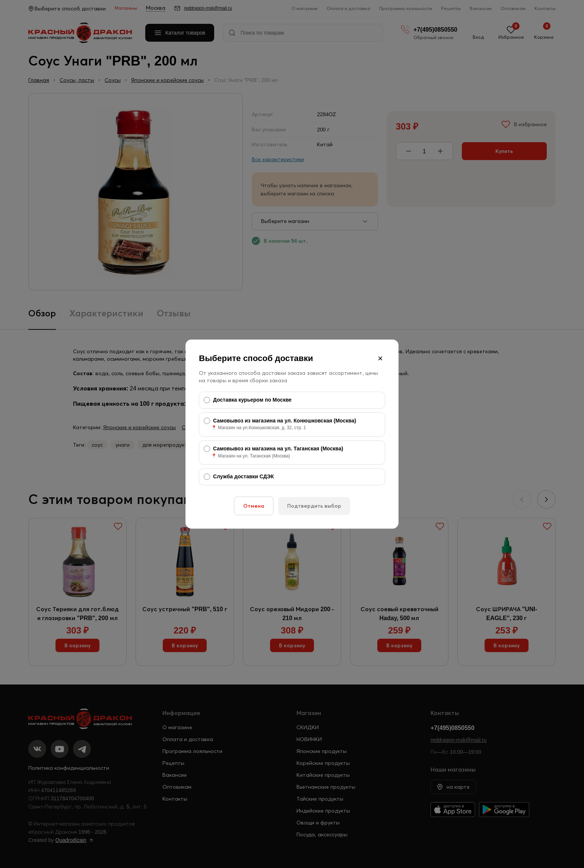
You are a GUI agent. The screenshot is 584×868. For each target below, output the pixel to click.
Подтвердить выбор (314, 505)
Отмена (253, 505)
